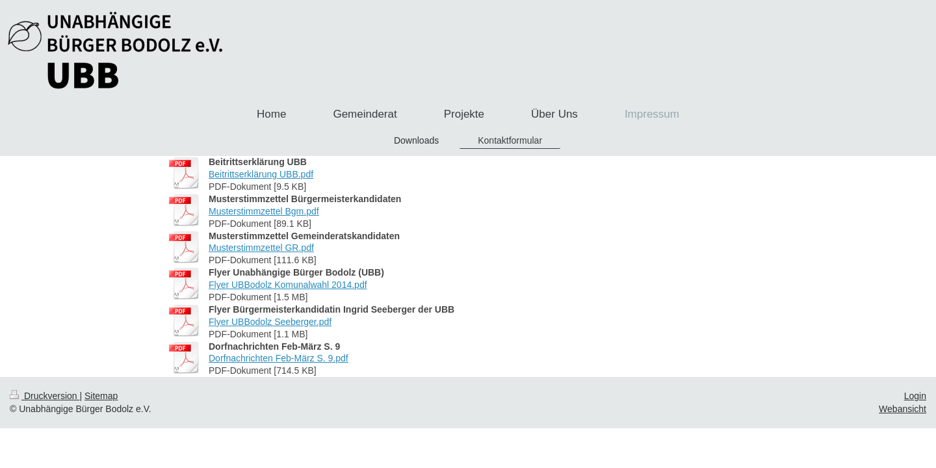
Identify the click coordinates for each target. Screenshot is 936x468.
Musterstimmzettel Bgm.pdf (264, 211)
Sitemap (101, 396)
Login (915, 396)
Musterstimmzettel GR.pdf (261, 247)
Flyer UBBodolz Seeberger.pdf (270, 322)
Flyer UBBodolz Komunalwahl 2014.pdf (288, 285)
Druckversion (44, 396)
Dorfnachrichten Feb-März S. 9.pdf (278, 358)
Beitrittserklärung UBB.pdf (261, 174)
